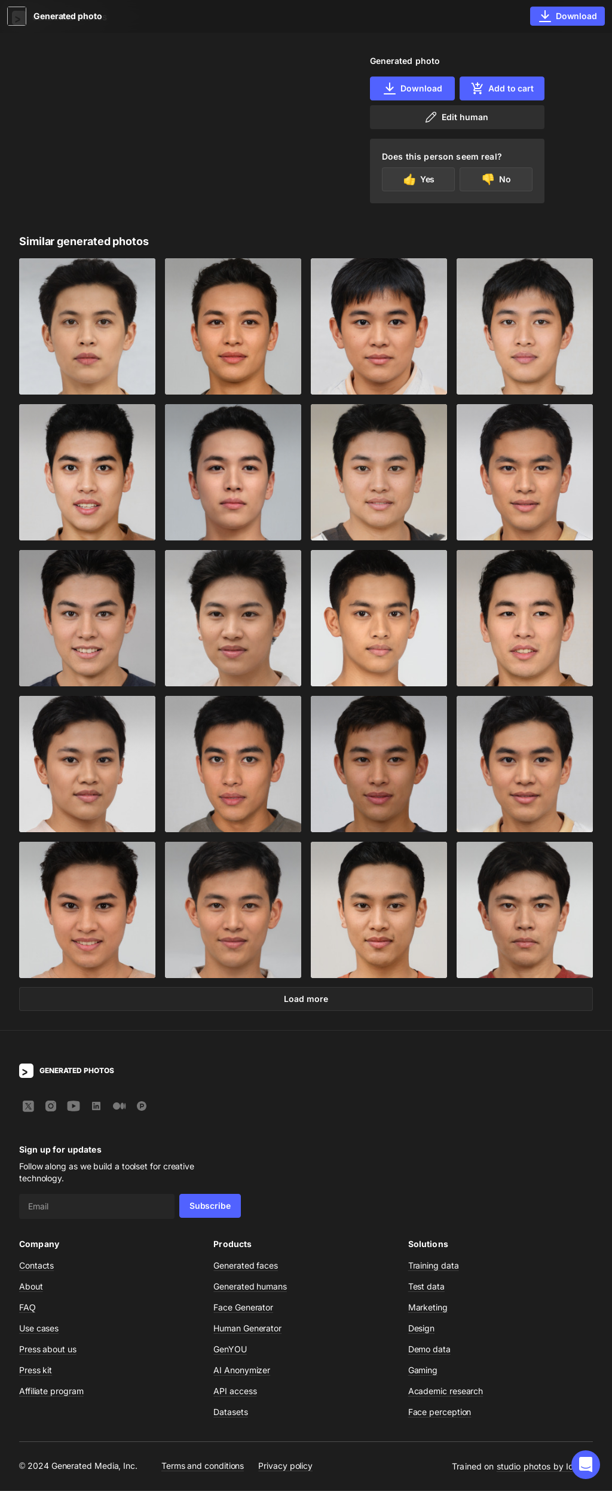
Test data (426, 1287)
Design (421, 1329)
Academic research (446, 1391)
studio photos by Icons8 (545, 1467)
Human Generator (247, 1329)
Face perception (440, 1412)
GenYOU (230, 1350)
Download (412, 88)
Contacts (36, 1266)
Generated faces (245, 1266)
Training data (433, 1266)
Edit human (456, 117)
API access (234, 1391)
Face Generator (243, 1308)
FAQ (27, 1308)
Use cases (39, 1329)
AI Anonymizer (241, 1370)
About (31, 1287)
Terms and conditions (202, 1467)
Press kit (35, 1370)
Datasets (230, 1412)
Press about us (47, 1350)
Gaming (423, 1370)
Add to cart (502, 88)
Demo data (429, 1350)
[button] (585, 1464)
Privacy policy (285, 1467)
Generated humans (250, 1287)
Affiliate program (51, 1391)
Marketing (428, 1308)
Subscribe (210, 1206)
